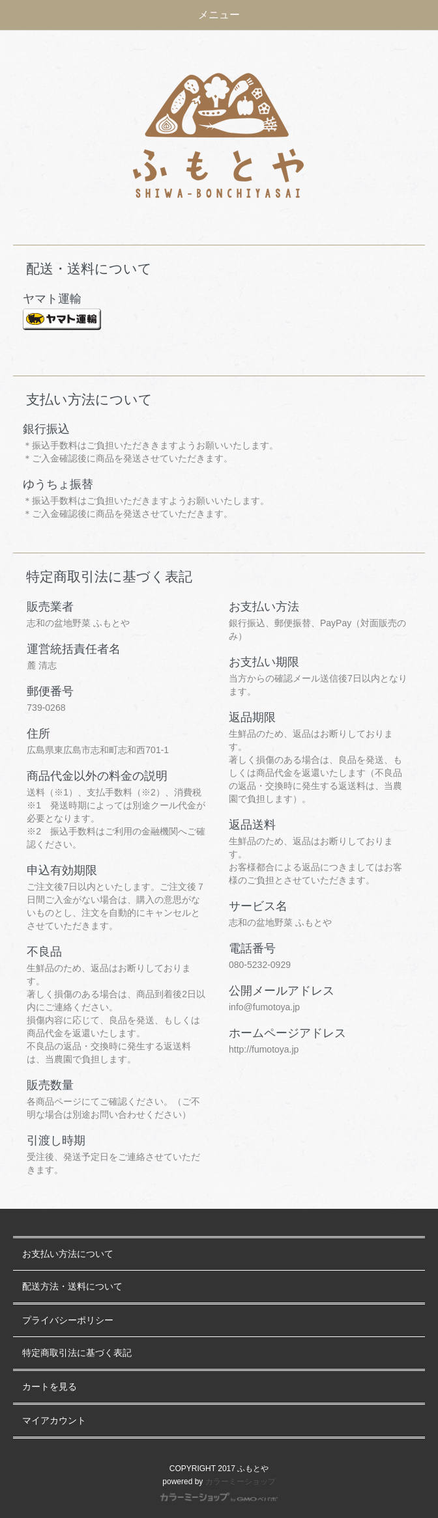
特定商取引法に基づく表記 (77, 1353)
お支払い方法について (67, 1254)
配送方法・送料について (72, 1286)
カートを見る (49, 1387)
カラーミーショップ (240, 1481)
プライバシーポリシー (67, 1320)
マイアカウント (54, 1421)
